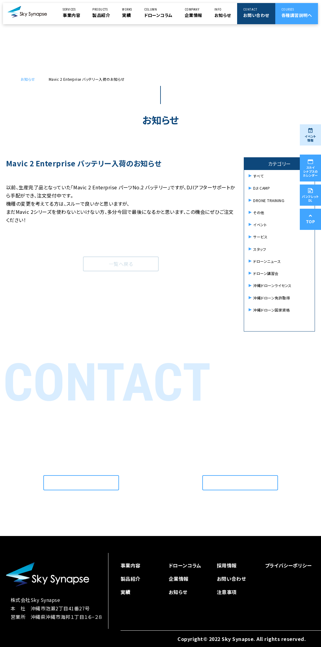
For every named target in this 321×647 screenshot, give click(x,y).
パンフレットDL (310, 195)
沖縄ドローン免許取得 (271, 297)
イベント (260, 224)
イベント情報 (310, 135)
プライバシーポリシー (288, 565)
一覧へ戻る (121, 263)
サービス (260, 236)
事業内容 (131, 565)
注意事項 (227, 592)
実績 (126, 592)
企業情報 (179, 578)
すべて (258, 175)
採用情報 (227, 565)
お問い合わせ (231, 578)
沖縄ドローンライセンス (272, 285)
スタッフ (259, 249)
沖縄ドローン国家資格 (271, 309)
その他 (258, 212)
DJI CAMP (261, 188)
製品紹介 (131, 578)
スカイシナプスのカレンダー (310, 168)
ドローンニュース (267, 261)
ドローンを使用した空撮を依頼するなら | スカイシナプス (12, 79)
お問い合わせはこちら (81, 482)
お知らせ (28, 79)
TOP (310, 219)
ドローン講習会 (265, 273)
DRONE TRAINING (268, 200)
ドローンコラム (185, 565)
